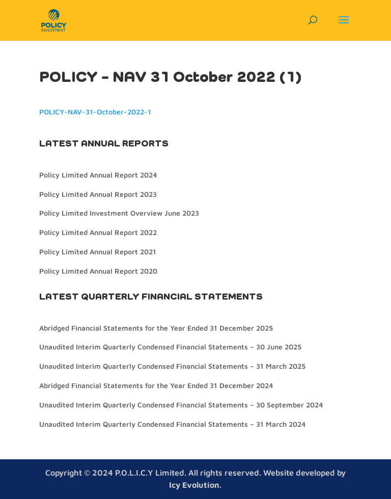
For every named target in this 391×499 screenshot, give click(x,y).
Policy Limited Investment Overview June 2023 (119, 213)
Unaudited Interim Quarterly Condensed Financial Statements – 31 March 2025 (172, 366)
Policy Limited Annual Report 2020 (98, 271)
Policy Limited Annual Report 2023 (98, 194)
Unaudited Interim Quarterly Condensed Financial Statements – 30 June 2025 (170, 346)
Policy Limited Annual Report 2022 (98, 232)
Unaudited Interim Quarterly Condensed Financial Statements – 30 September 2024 (181, 404)
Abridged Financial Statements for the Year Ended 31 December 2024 (156, 385)
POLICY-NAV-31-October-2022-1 (95, 111)
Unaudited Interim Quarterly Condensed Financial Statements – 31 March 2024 (172, 424)
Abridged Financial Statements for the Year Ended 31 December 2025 (156, 328)
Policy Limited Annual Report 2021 (97, 251)
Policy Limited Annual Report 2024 (98, 174)
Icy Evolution (194, 484)
